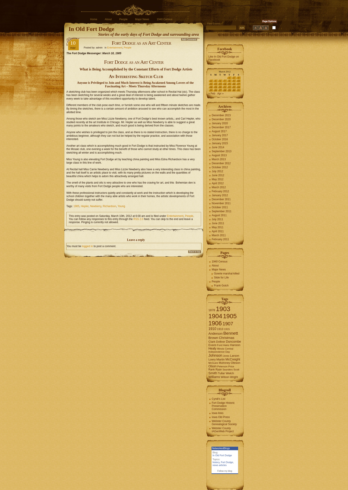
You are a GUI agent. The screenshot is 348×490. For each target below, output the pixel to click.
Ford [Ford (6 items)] (219, 345)
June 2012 (218, 175)
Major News (142, 19)
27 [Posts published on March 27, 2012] (220, 90)
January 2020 (220, 123)
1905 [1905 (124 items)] (230, 316)
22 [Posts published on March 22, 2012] (229, 87)
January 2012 (220, 195)
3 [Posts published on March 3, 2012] (238, 77)
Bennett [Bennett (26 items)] (230, 333)
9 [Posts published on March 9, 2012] (234, 81)
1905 (76, 206)
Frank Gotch (221, 285)
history (216, 462)
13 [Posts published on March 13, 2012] (220, 84)
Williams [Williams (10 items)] (214, 377)
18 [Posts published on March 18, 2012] (211, 87)
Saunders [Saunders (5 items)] (228, 369)
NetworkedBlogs (221, 448)
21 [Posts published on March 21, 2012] (224, 87)
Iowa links (217, 413)
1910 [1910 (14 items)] (212, 329)
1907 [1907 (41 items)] (228, 323)
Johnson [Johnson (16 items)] (215, 355)
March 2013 (219, 159)
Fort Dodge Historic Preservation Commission (223, 406)
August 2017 (219, 131)
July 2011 (217, 219)
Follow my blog (224, 471)
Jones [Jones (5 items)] (226, 355)
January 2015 (220, 143)
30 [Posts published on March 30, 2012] (234, 90)
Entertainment (114, 47)
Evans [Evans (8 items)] (212, 345)
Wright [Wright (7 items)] (234, 377)
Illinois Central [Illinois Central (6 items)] (225, 348)
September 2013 (221, 151)
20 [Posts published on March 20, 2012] (220, 87)
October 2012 (220, 167)
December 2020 (221, 119)
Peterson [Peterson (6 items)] (222, 366)
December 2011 (221, 199)
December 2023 (221, 115)
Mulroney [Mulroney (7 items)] (224, 362)
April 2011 (218, 231)
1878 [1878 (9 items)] (211, 310)
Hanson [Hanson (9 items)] (235, 345)
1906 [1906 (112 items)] (215, 323)
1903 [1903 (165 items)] (223, 308)
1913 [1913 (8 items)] (220, 329)
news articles (220, 465)
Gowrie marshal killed (226, 273)
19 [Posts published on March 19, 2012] (215, 87)
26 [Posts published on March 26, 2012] (215, 90)
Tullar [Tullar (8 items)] (221, 373)
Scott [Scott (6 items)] (236, 369)
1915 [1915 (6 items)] (227, 329)
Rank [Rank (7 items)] (211, 369)
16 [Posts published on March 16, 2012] (234, 84)
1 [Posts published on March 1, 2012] (229, 77)
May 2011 (217, 227)
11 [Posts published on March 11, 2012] (211, 84)
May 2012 (217, 179)
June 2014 (218, 147)
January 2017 (220, 135)
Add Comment (189, 39)
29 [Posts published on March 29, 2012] (229, 90)
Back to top (194, 251)
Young (121, 206)
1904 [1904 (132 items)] (215, 316)
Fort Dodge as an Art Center (141, 43)
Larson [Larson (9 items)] (234, 355)
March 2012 (219, 187)
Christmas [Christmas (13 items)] (226, 338)
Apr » (220, 93)
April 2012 (218, 183)
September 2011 (221, 211)
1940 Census (164, 19)
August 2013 (219, 155)
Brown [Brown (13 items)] (213, 338)
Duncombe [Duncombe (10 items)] (233, 341)
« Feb (211, 93)
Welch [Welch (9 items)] (230, 373)
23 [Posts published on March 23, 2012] (234, 87)
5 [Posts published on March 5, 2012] (215, 81)
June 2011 (218, 223)
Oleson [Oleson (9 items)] (235, 362)
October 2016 (220, 139)
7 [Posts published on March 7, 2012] (224, 81)
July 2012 (217, 171)
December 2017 (221, 127)
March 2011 (219, 235)
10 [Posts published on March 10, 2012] (238, 81)
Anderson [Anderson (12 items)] (215, 333)
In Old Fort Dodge (91, 29)
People (123, 19)
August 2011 (219, 215)
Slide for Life (221, 277)
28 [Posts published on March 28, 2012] (224, 90)
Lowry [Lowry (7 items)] (212, 359)
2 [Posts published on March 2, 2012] (234, 77)
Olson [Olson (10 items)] (212, 366)
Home (93, 19)
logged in (87, 246)
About (108, 19)
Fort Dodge (227, 462)
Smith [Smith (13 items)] (212, 373)
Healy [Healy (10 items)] (212, 348)
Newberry (95, 206)
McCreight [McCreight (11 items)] (232, 359)
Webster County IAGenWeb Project (223, 430)
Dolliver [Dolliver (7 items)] (220, 341)
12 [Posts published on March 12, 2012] (215, 84)
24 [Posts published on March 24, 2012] (238, 87)
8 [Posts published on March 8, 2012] (229, 81)
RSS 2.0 (138, 219)
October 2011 (220, 207)
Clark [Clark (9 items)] (212, 341)
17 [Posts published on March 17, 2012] (238, 84)
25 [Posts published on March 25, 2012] (211, 90)
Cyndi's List (218, 398)
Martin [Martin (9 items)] (220, 359)
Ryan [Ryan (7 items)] (219, 369)
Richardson (109, 206)
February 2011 (220, 239)
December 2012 (221, 163)
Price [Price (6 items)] (231, 366)
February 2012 (220, 191)
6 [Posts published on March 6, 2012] (220, 81)
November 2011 (221, 203)
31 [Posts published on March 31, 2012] (238, 90)
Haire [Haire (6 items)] (226, 345)
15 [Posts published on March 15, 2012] (229, 84)
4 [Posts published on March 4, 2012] (211, 81)
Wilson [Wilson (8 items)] (225, 377)
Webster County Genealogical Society (224, 423)
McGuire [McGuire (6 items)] (213, 363)
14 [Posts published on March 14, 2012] (224, 84)
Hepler (85, 206)
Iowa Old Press (221, 417)
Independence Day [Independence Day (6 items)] (219, 351)
